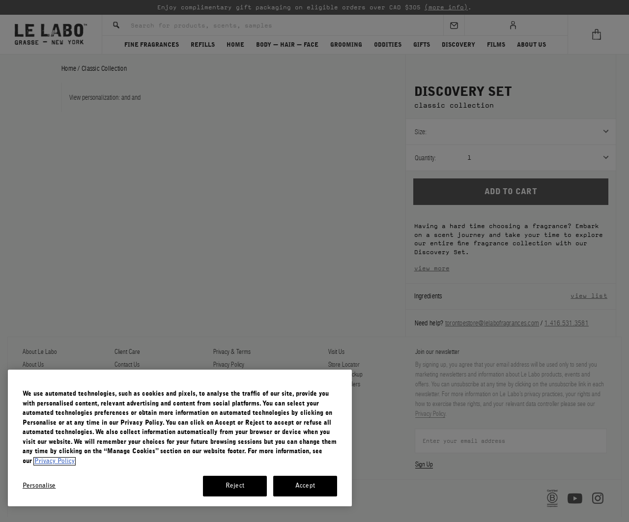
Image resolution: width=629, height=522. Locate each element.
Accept (305, 486)
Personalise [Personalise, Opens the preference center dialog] (39, 486)
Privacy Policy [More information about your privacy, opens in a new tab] (54, 461)
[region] (180, 438)
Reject (235, 486)
